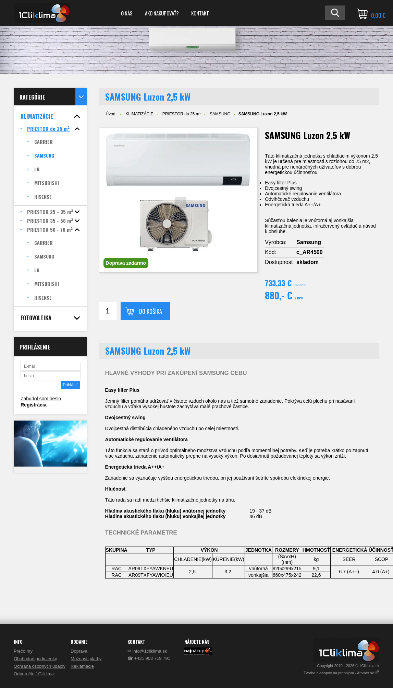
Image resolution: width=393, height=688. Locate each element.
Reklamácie (82, 666)
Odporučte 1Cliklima (34, 673)
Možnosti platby (86, 658)
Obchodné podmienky (35, 658)
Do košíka (150, 311)
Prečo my (23, 651)
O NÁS (127, 13)
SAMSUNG (220, 114)
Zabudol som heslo (41, 398)
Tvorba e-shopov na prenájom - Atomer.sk (341, 673)
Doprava (79, 651)
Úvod (110, 114)
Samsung (308, 242)
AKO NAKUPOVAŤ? (162, 13)
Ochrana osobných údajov (39, 666)
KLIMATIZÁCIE (139, 114)
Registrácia (33, 405)
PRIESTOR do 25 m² (181, 114)
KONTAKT (200, 13)
